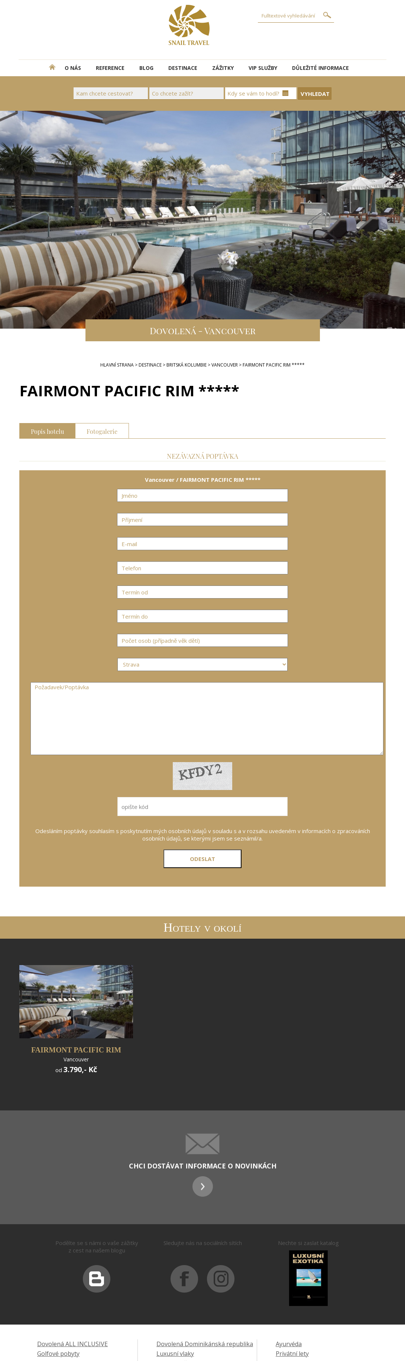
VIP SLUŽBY (263, 67)
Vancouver (224, 365)
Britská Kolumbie (186, 365)
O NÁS (73, 67)
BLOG (146, 67)
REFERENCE (110, 67)
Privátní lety (292, 1353)
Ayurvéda (289, 1344)
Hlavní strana (117, 365)
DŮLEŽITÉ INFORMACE (320, 67)
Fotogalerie (102, 431)
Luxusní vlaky (175, 1353)
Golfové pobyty (58, 1353)
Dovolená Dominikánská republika (204, 1344)
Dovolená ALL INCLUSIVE (72, 1344)
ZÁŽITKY (223, 67)
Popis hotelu (47, 431)
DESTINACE (182, 67)
